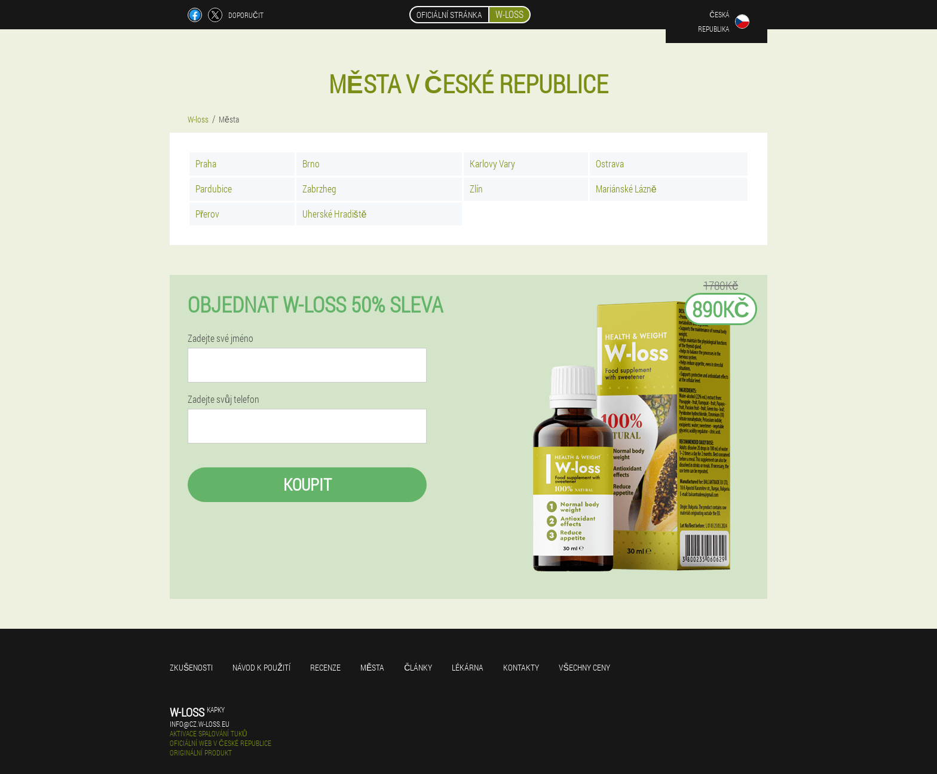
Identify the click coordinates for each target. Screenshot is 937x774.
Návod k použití (261, 667)
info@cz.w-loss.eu (199, 724)
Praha (205, 163)
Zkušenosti (191, 667)
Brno (311, 163)
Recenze (325, 667)
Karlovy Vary (492, 163)
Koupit (307, 484)
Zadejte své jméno (220, 338)
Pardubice (213, 188)
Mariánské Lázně (626, 188)
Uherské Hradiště (334, 213)
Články (418, 667)
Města (372, 667)
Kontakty (521, 667)
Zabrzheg (319, 188)
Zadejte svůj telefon (223, 399)
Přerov (207, 213)
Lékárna (467, 667)
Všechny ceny (584, 667)
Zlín (476, 188)
